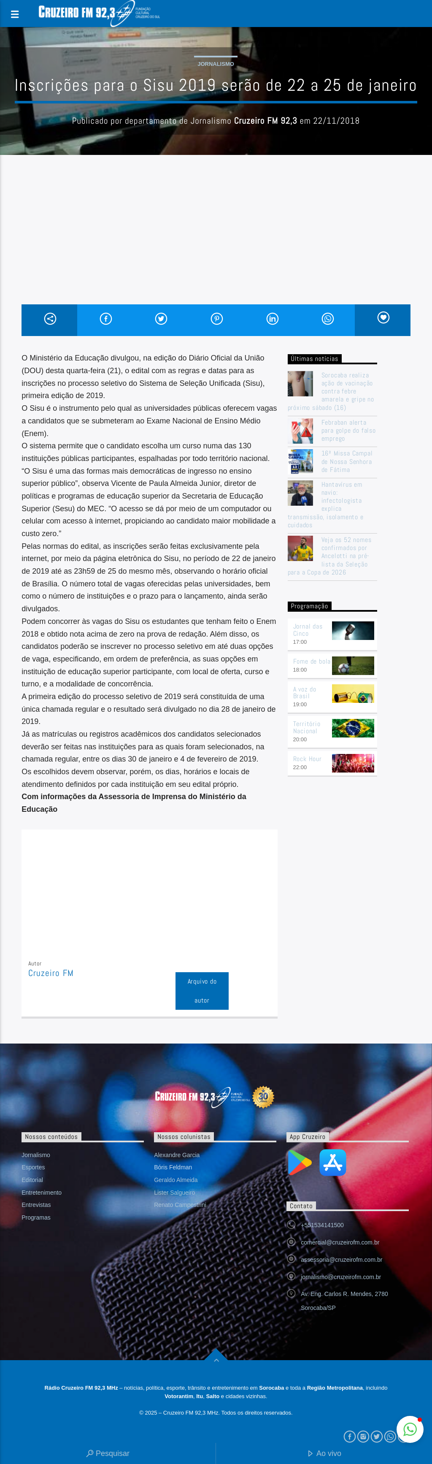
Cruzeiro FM (50, 973)
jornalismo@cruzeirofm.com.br (341, 1277)
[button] (410, 1429)
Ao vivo (324, 1454)
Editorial (32, 1180)
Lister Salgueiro (174, 1192)
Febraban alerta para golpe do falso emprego (348, 430)
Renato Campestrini (180, 1204)
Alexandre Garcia (177, 1155)
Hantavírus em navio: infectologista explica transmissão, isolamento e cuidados (326, 504)
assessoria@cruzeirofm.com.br (341, 1259)
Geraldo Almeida (176, 1180)
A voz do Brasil (304, 693)
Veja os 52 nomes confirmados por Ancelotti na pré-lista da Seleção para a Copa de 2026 (330, 556)
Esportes (33, 1167)
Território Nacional (307, 727)
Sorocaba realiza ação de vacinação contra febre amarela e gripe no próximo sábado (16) (331, 391)
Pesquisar (108, 1454)
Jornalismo (215, 64)
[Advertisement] (216, 241)
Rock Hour (307, 758)
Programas (36, 1217)
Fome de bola (312, 661)
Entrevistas (36, 1204)
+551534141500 (322, 1225)
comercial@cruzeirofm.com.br (340, 1242)
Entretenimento (42, 1192)
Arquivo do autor (202, 991)
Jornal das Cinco (308, 630)
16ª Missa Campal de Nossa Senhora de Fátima (347, 461)
